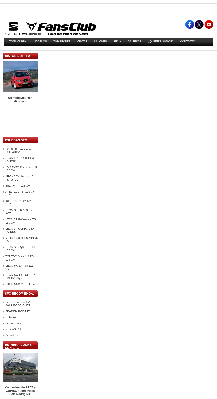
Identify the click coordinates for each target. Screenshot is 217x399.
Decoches (11, 335)
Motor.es (10, 317)
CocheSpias (13, 323)
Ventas (82, 41)
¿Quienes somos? (161, 41)
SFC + (117, 41)
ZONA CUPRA (18, 41)
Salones (100, 41)
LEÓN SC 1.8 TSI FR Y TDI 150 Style (20, 276)
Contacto (187, 41)
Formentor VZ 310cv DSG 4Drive (18, 150)
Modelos (40, 41)
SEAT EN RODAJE (17, 311)
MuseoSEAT (13, 329)
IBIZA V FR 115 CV (17, 185)
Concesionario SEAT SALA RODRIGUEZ (18, 303)
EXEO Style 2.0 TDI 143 (20, 284)
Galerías (134, 41)
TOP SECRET (61, 41)
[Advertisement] (20, 120)
